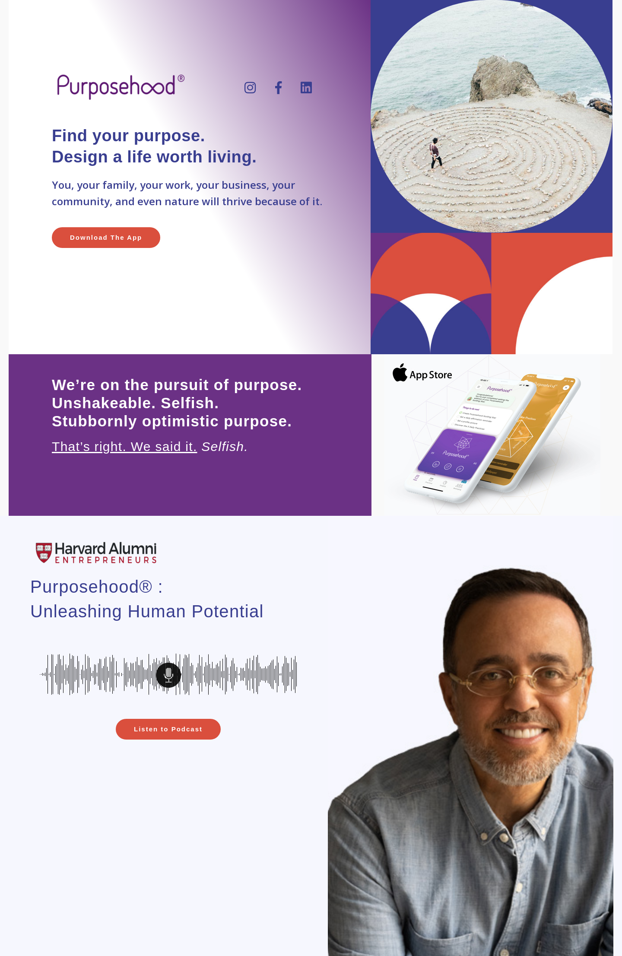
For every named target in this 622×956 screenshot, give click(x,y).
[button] (106, 237)
